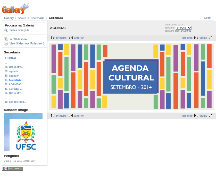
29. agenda (11, 71)
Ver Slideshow (18, 39)
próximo (187, 37)
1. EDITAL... (12, 58)
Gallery (9, 18)
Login (207, 17)
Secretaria (37, 18)
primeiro (61, 37)
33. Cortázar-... (13, 88)
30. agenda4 (12, 75)
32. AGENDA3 (13, 84)
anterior (79, 37)
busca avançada (19, 30)
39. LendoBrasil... (15, 101)
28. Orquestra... (14, 67)
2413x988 (186, 31)
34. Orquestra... (14, 93)
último (203, 37)
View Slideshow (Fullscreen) (27, 43)
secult (22, 18)
